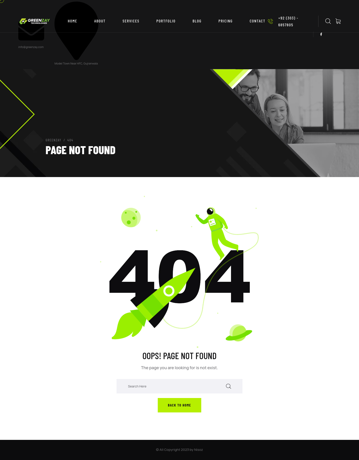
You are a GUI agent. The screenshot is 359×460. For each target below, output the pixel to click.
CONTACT (257, 20)
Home (72, 20)
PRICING (225, 20)
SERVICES (130, 20)
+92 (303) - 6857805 (281, 21)
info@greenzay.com (31, 47)
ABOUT (100, 20)
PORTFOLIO (166, 20)
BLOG (197, 20)
